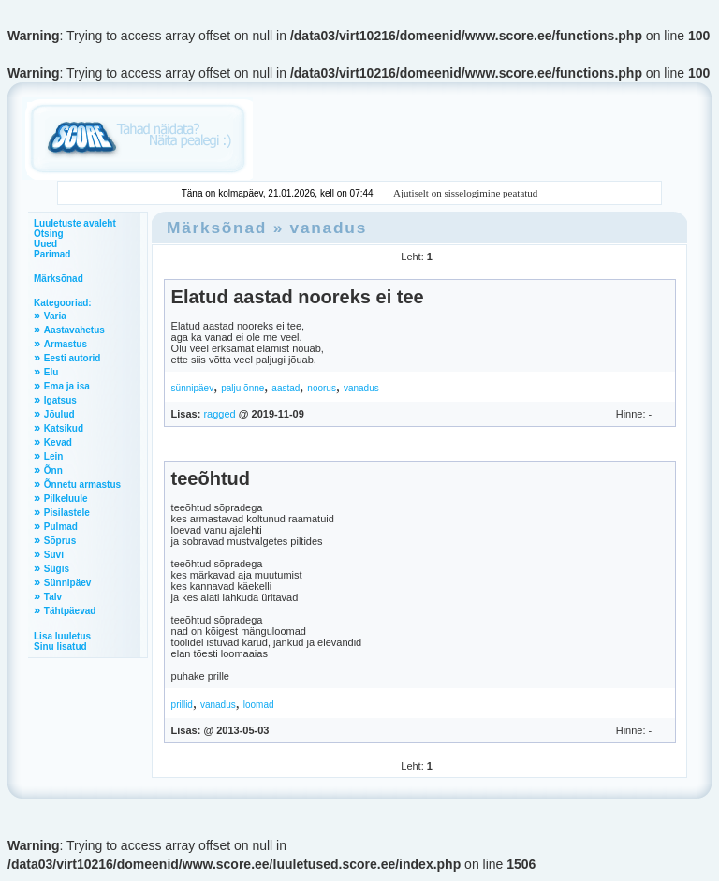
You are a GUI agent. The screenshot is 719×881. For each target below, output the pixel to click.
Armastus (65, 344)
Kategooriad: (63, 303)
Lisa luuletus (62, 636)
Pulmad (61, 526)
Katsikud (63, 428)
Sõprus (60, 541)
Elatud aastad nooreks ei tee (297, 296)
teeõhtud (210, 478)
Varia (55, 316)
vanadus (328, 227)
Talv (53, 597)
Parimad (52, 254)
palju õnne (242, 388)
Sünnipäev (68, 583)
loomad (258, 704)
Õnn (53, 470)
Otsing (49, 233)
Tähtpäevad (70, 611)
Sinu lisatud (60, 646)
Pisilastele (67, 512)
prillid (182, 704)
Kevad (58, 442)
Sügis (56, 569)
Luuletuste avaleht (75, 223)
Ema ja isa (67, 386)
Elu (51, 372)
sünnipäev (192, 388)
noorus (321, 388)
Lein (54, 456)
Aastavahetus (74, 330)
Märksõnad (58, 278)
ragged (219, 413)
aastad (285, 388)
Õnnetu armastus (82, 484)
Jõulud (59, 414)
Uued (45, 244)
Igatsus (60, 400)
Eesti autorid (72, 358)
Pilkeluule (66, 498)
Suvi (54, 555)
